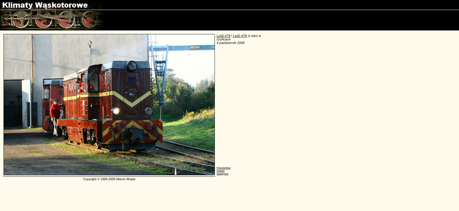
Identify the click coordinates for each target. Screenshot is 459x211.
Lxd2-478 (240, 36)
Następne (222, 173)
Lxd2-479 (223, 36)
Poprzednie (223, 167)
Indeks (221, 170)
